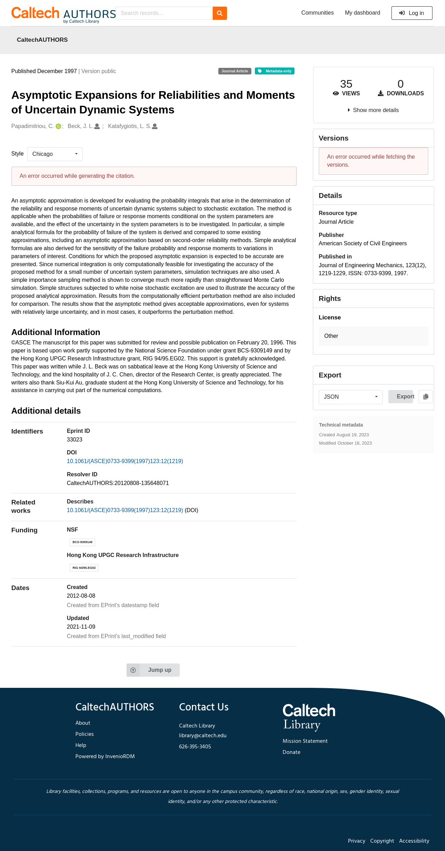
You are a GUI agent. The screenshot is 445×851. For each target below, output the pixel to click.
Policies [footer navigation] (84, 734)
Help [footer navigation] (80, 745)
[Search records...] (164, 13)
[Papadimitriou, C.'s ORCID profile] (57, 126)
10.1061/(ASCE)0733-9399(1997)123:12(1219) (125, 461)
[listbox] (55, 154)
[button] (373, 336)
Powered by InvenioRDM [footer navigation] (105, 756)
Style (17, 154)
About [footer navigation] (82, 723)
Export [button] (405, 396)
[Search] (220, 13)
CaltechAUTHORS (42, 39)
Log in (411, 13)
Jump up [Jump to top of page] (149, 670)
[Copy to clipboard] (426, 396)
